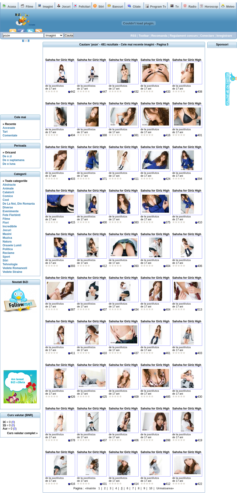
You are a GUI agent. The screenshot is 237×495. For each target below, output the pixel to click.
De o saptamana (13, 160)
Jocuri (66, 6)
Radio (192, 6)
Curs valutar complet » (22, 433)
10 (150, 488)
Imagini (48, 6)
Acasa (12, 6)
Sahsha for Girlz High (59, 60)
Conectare (207, 35)
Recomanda (159, 35)
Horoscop (211, 6)
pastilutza (58, 85)
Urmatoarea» (165, 488)
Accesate (9, 128)
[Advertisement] (20, 341)
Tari (5, 131)
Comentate (10, 135)
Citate (137, 6)
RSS (134, 35)
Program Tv (158, 6)
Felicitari (84, 6)
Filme (29, 6)
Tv (177, 6)
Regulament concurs (184, 35)
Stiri (101, 6)
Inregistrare (224, 35)
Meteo (230, 6)
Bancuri (117, 6)
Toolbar (144, 35)
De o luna (9, 164)
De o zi (7, 156)
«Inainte (90, 488)
